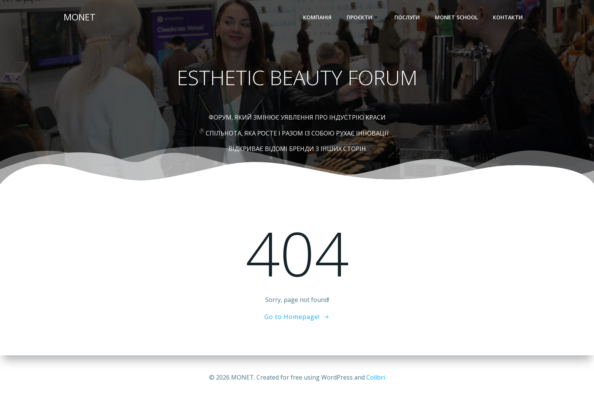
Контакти (508, 17)
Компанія (317, 17)
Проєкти (363, 17)
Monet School (456, 17)
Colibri (375, 377)
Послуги (407, 17)
